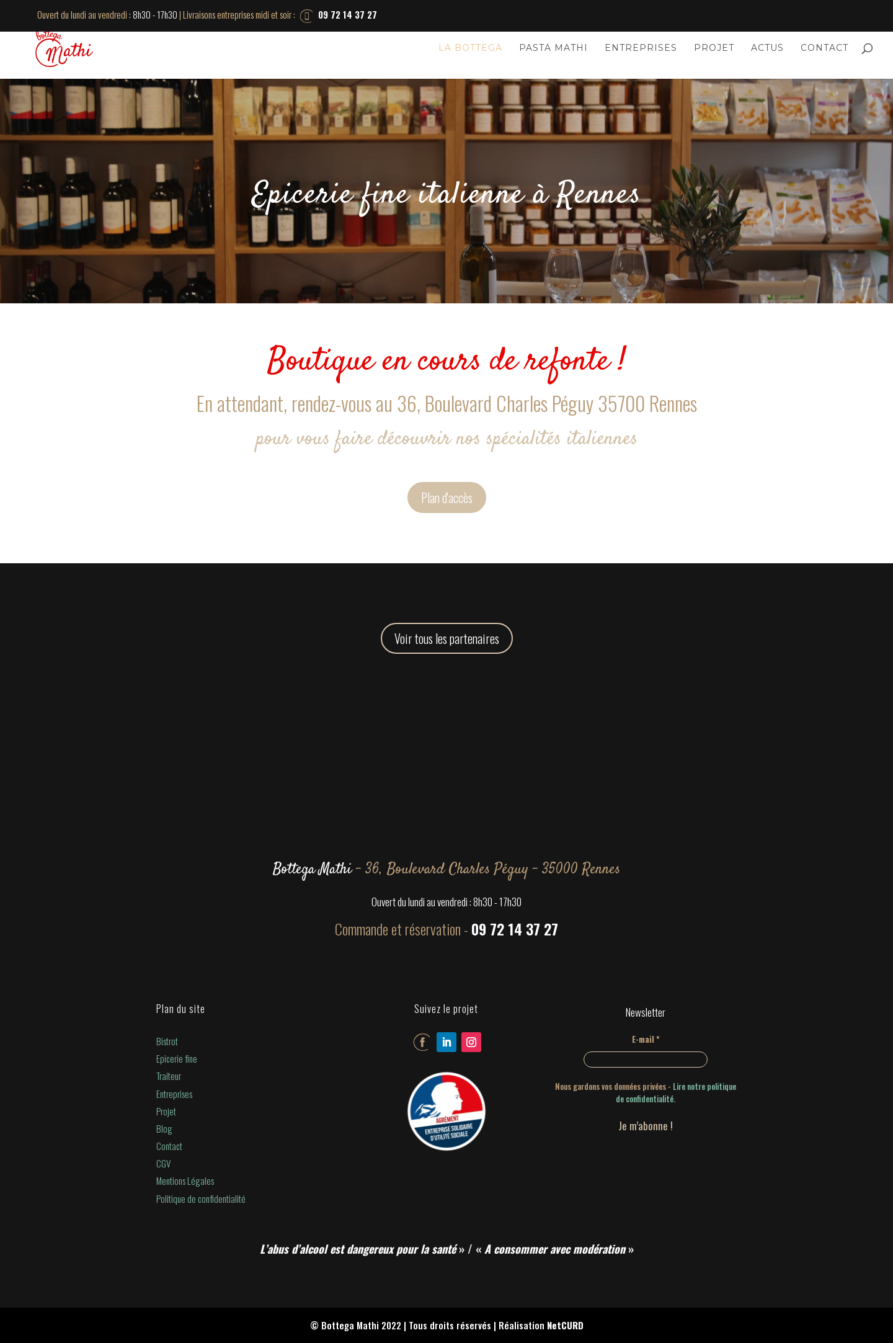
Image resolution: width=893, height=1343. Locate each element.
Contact (824, 48)
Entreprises (641, 48)
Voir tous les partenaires (446, 638)
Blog (164, 1128)
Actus (767, 48)
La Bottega (470, 48)
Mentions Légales (185, 1180)
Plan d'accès (447, 497)
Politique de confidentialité (201, 1198)
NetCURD (565, 1325)
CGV (163, 1163)
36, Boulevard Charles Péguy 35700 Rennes (547, 402)
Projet (714, 48)
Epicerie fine (176, 1058)
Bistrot (167, 1041)
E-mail (646, 1039)
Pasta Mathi (553, 48)
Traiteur (168, 1075)
